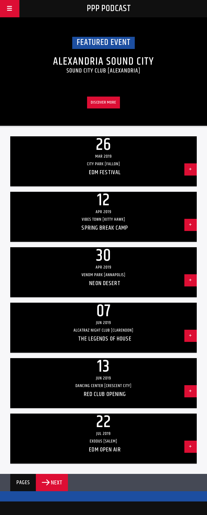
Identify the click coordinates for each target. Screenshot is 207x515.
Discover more (103, 102)
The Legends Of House (104, 339)
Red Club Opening (105, 394)
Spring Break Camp (104, 228)
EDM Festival (105, 172)
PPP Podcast (109, 8)
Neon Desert (104, 283)
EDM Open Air (104, 449)
